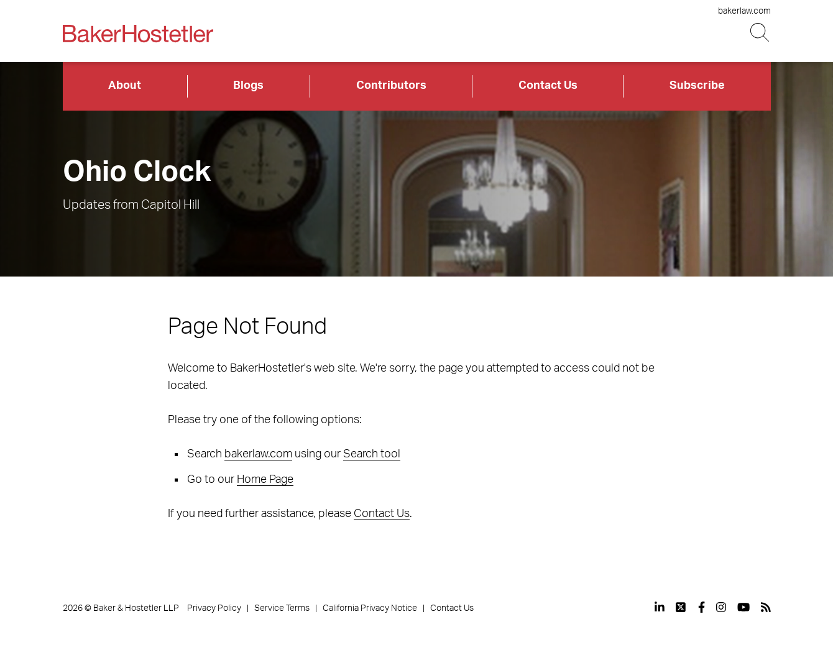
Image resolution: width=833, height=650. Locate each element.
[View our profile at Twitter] (681, 607)
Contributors (391, 85)
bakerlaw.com (744, 11)
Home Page (265, 479)
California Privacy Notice (370, 608)
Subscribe (697, 85)
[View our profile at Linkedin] (660, 607)
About (124, 85)
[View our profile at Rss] (766, 607)
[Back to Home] (138, 33)
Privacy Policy (214, 608)
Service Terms (282, 608)
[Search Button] (760, 32)
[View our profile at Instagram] (721, 607)
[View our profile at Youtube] (743, 607)
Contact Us (548, 85)
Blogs (248, 85)
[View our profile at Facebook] (701, 607)
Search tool (371, 454)
